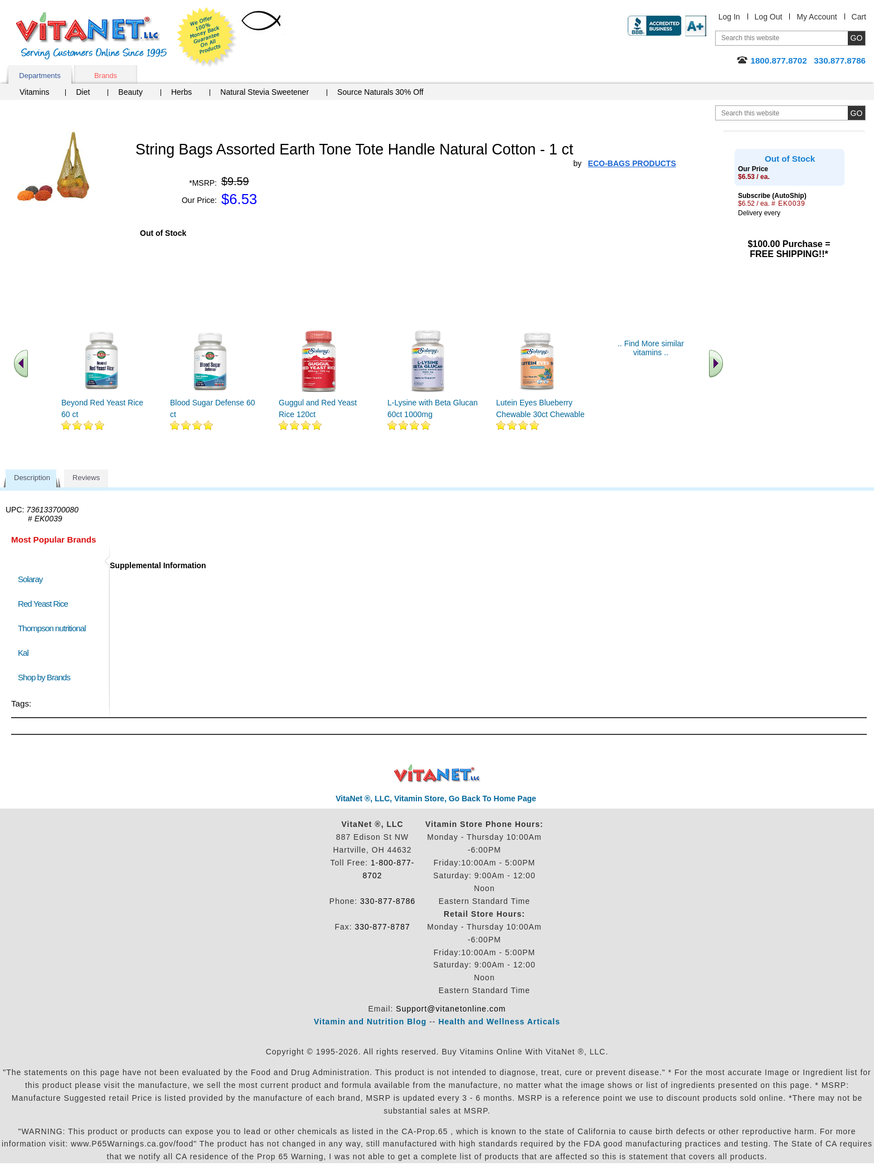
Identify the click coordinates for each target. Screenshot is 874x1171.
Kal (23, 652)
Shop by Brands (46, 677)
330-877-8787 (382, 926)
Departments (39, 75)
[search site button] (856, 113)
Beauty (130, 92)
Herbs (181, 92)
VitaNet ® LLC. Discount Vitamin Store (437, 773)
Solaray (30, 579)
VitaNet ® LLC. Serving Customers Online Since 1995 (91, 36)
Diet (83, 92)
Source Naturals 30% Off (380, 92)
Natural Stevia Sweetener (264, 92)
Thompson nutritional (52, 628)
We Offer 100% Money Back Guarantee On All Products (206, 37)
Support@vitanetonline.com (451, 1008)
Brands (105, 75)
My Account (817, 16)
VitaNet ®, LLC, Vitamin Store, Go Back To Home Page (436, 798)
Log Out (769, 16)
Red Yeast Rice (43, 603)
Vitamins (34, 92)
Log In (729, 16)
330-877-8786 (387, 901)
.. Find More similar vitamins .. (651, 348)
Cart (859, 16)
